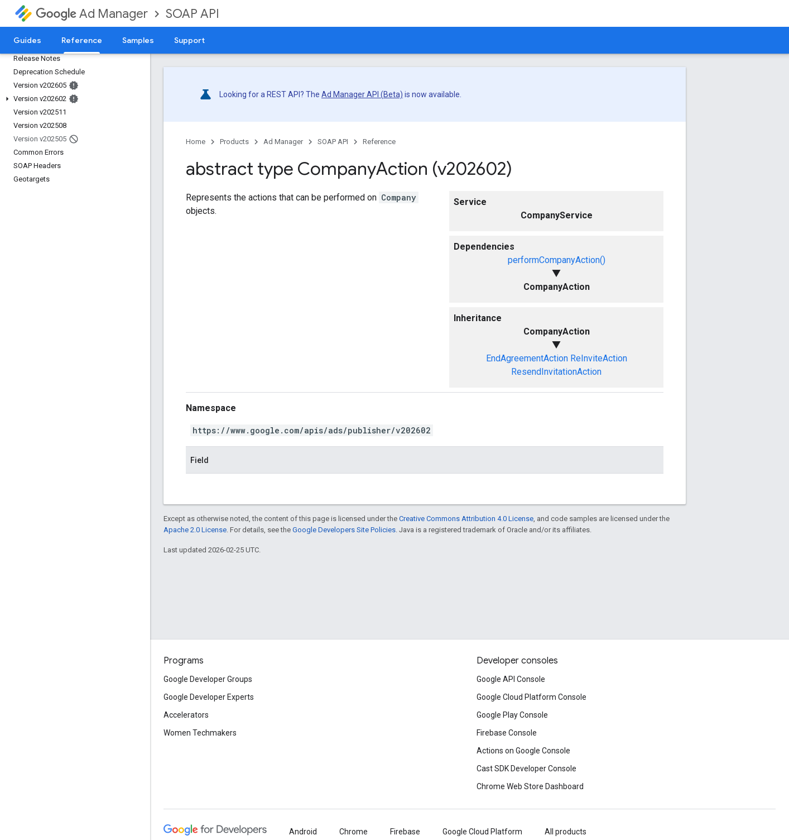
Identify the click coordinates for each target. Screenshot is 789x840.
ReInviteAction (598, 358)
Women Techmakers (200, 732)
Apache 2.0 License (195, 530)
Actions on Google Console (523, 750)
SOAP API (192, 13)
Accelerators (186, 714)
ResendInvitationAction (556, 371)
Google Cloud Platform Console (531, 697)
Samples (138, 40)
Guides (27, 40)
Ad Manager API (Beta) (362, 94)
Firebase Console (507, 732)
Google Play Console (512, 714)
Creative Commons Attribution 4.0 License (466, 518)
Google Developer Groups (207, 679)
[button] (73, 99)
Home (195, 141)
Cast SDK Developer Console (526, 768)
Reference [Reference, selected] (81, 40)
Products (234, 141)
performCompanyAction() (556, 260)
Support (189, 40)
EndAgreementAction (527, 358)
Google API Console (511, 679)
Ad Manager (92, 13)
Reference (379, 141)
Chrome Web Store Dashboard (530, 786)
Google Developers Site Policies (344, 530)
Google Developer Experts (208, 697)
